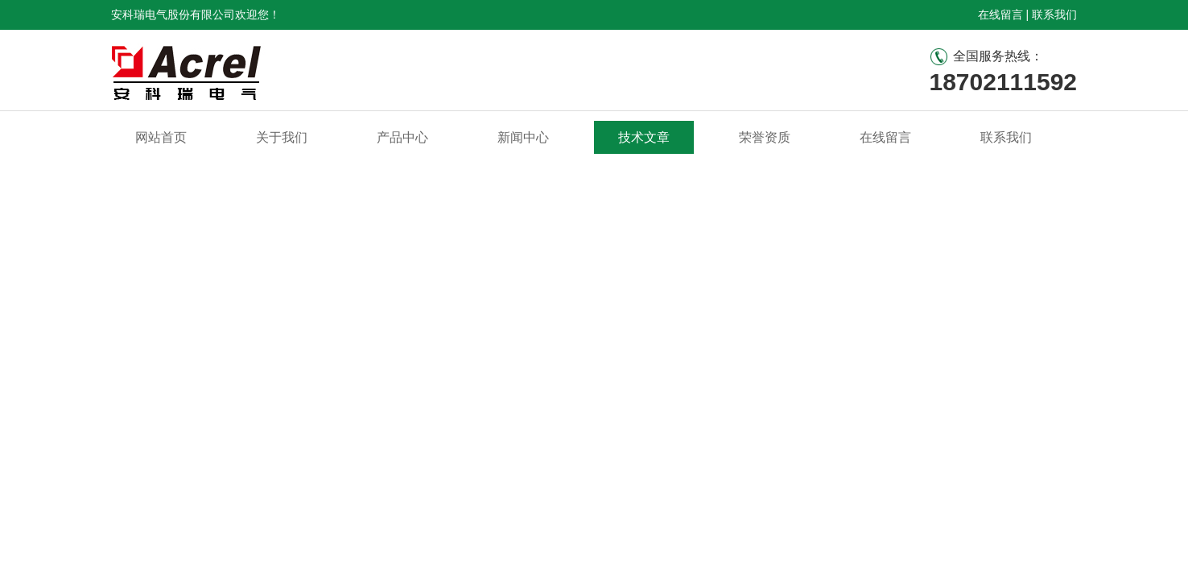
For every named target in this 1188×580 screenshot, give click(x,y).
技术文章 (644, 137)
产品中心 (402, 137)
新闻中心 (523, 137)
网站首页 (161, 137)
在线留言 (1000, 14)
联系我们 (1054, 14)
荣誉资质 (764, 137)
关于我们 (281, 137)
